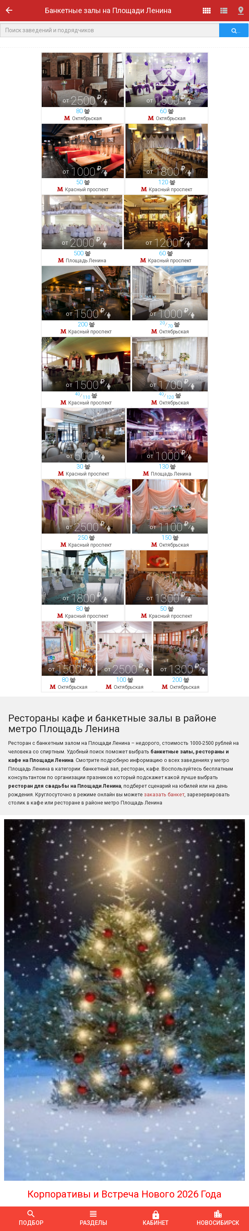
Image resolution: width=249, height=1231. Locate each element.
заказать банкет (164, 794)
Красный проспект (86, 247)
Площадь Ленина (86, 375)
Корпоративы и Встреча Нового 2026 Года (124, 1194)
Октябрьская (87, 118)
